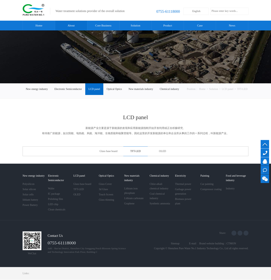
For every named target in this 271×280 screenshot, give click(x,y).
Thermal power (183, 184)
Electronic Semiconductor (68, 89)
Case (199, 25)
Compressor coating (211, 189)
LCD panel (94, 89)
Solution (135, 25)
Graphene (129, 203)
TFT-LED (242, 89)
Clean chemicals (56, 209)
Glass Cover (105, 184)
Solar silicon (29, 189)
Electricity (180, 175)
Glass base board (108, 151)
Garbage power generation (183, 191)
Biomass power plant (183, 201)
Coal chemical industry (157, 196)
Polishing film (55, 199)
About (71, 25)
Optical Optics (114, 89)
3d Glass (103, 189)
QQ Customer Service (265, 161)
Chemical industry (169, 89)
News (232, 25)
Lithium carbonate (134, 198)
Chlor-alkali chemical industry (159, 186)
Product (167, 25)
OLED (162, 151)
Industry (230, 188)
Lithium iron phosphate (131, 190)
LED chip (53, 204)
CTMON (231, 243)
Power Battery (30, 205)
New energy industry (37, 89)
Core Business (103, 25)
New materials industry (141, 89)
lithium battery (30, 199)
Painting (204, 175)
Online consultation (265, 170)
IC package (54, 193)
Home (38, 25)
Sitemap (175, 243)
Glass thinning (106, 199)
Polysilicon (28, 184)
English (196, 11)
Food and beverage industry (236, 178)
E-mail (192, 243)
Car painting (207, 184)
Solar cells (28, 194)
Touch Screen (106, 194)
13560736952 (265, 153)
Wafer (51, 188)
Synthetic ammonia (160, 203)
